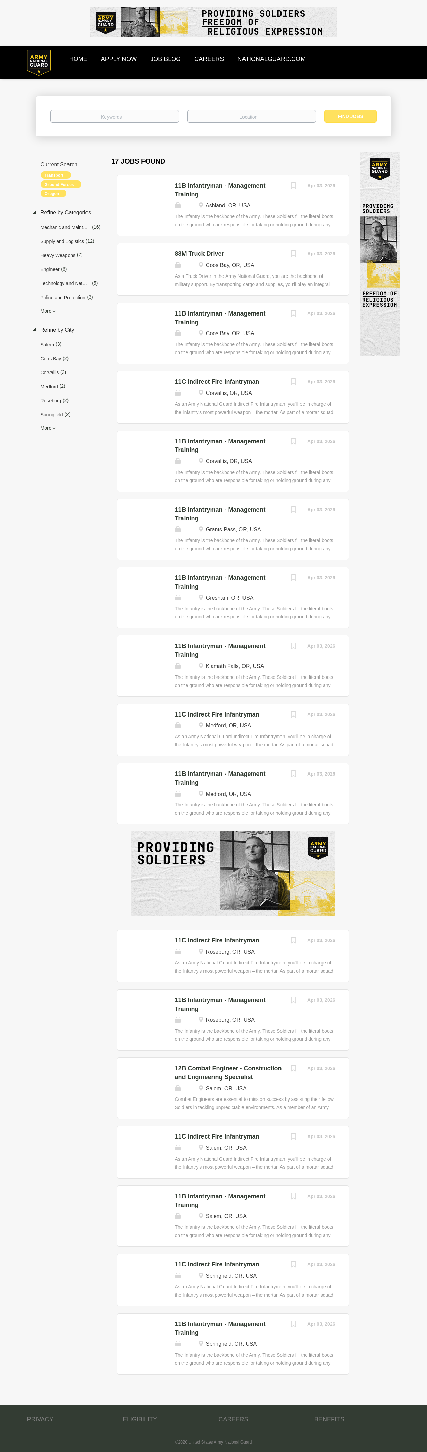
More (46, 311)
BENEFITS (329, 1419)
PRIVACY (40, 1419)
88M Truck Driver (199, 253)
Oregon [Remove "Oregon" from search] (52, 193)
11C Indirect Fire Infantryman (217, 381)
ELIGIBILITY (140, 1419)
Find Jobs (350, 116)
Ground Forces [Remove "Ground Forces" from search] (59, 184)
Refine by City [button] (56, 330)
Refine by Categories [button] (65, 212)
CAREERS (233, 1419)
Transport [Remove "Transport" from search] (54, 175)
